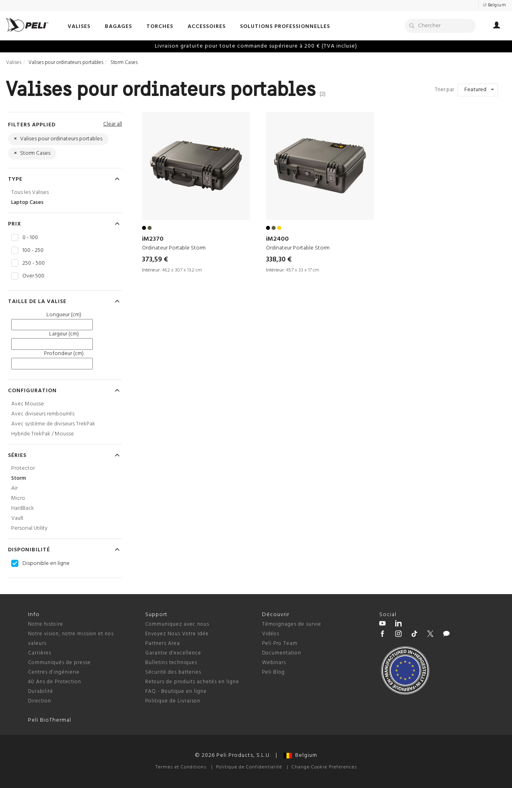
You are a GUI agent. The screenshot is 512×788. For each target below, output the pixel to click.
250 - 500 (33, 263)
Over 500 (33, 276)
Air (14, 488)
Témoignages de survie (291, 624)
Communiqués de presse (59, 662)
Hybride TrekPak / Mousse (42, 434)
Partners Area (162, 643)
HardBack (22, 508)
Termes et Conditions (181, 767)
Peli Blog (273, 672)
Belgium (300, 755)
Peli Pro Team (280, 643)
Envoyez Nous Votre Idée (177, 634)
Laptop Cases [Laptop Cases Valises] (27, 202)
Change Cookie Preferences (324, 767)
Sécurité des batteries (173, 672)
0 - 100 (30, 238)
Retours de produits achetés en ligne (192, 682)
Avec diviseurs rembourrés (42, 414)
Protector (23, 468)
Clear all (112, 124)
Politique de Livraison (172, 701)
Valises (13, 62)
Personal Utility (29, 528)
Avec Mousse (27, 404)
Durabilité (40, 691)
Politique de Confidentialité (249, 767)
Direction (39, 701)
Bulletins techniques (171, 662)
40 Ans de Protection (54, 682)
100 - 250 (33, 251)
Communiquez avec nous (177, 624)
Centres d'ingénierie (54, 672)
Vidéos (270, 634)
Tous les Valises (30, 192)
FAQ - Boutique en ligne (176, 691)
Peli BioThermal (49, 720)
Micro (18, 498)
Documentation (281, 653)
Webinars (274, 662)
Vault (17, 518)
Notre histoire (45, 624)
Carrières (39, 653)
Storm (18, 478)
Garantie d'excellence (173, 653)
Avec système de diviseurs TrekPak (53, 424)
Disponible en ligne (46, 564)
